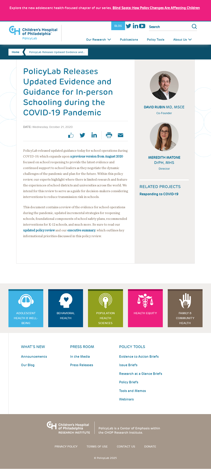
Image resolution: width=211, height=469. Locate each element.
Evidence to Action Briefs (139, 356)
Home (15, 52)
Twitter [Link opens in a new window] (128, 25)
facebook (72, 135)
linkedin (95, 135)
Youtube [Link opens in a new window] (142, 25)
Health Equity (145, 313)
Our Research (96, 40)
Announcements (34, 356)
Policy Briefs (128, 382)
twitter (84, 135)
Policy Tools (155, 40)
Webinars (126, 399)
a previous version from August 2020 (96, 156)
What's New (33, 346)
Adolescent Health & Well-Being (26, 318)
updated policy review (39, 230)
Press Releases (81, 365)
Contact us (126, 446)
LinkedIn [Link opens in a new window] (135, 25)
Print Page (110, 135)
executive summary (81, 230)
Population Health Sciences (105, 318)
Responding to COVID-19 (158, 194)
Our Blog (28, 365)
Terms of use (97, 446)
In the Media (80, 356)
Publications (129, 40)
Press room (82, 346)
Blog (118, 26)
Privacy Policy (66, 446)
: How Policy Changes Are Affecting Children (156, 8)
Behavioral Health (66, 315)
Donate (150, 446)
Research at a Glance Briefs (140, 374)
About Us (180, 40)
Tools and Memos (132, 391)
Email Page (122, 135)
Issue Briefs (128, 365)
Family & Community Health (185, 318)
